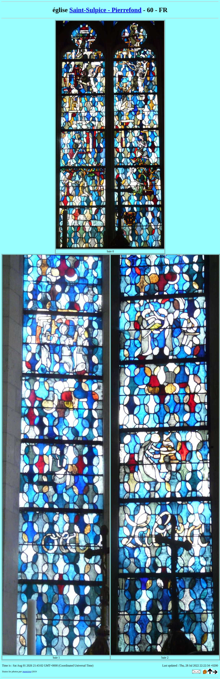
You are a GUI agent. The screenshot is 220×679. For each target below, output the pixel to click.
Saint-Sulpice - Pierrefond (105, 10)
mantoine (27, 671)
